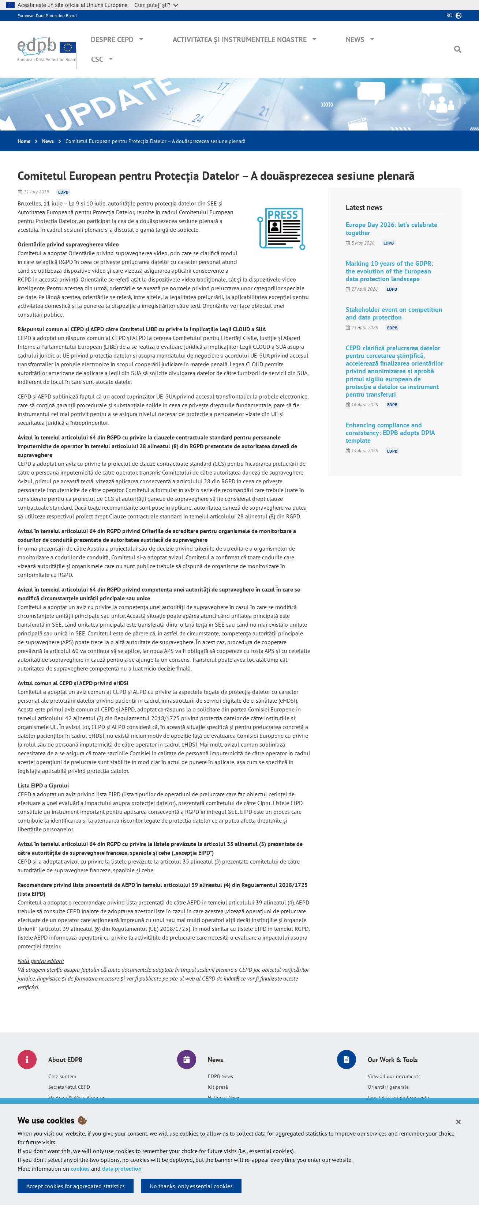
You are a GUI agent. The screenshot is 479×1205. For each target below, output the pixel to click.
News (355, 39)
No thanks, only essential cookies (191, 1186)
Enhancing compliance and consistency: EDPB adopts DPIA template (390, 433)
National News (224, 1097)
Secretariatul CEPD (69, 1087)
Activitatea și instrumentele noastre (240, 39)
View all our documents (394, 1076)
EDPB (63, 191)
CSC (97, 59)
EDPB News (220, 1076)
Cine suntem (62, 1076)
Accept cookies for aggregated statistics (75, 1186)
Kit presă (218, 1087)
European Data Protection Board (47, 15)
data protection (122, 1168)
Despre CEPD (112, 39)
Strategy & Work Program (76, 1097)
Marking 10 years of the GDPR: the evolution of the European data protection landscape (389, 271)
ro (449, 15)
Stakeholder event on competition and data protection (394, 313)
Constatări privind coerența (398, 1097)
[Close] (458, 1121)
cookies (80, 1168)
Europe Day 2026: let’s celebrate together (391, 228)
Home (24, 141)
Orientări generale (388, 1087)
